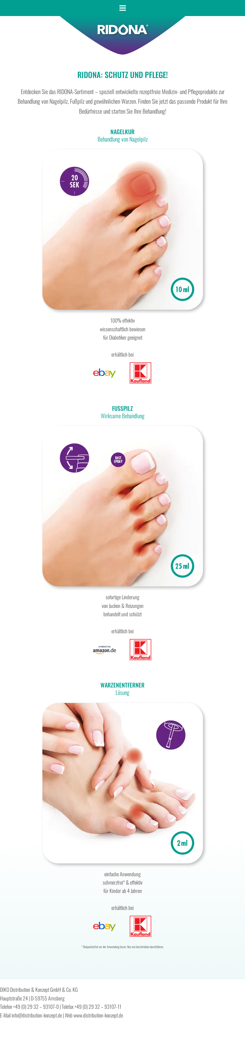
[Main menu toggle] (122, 8)
